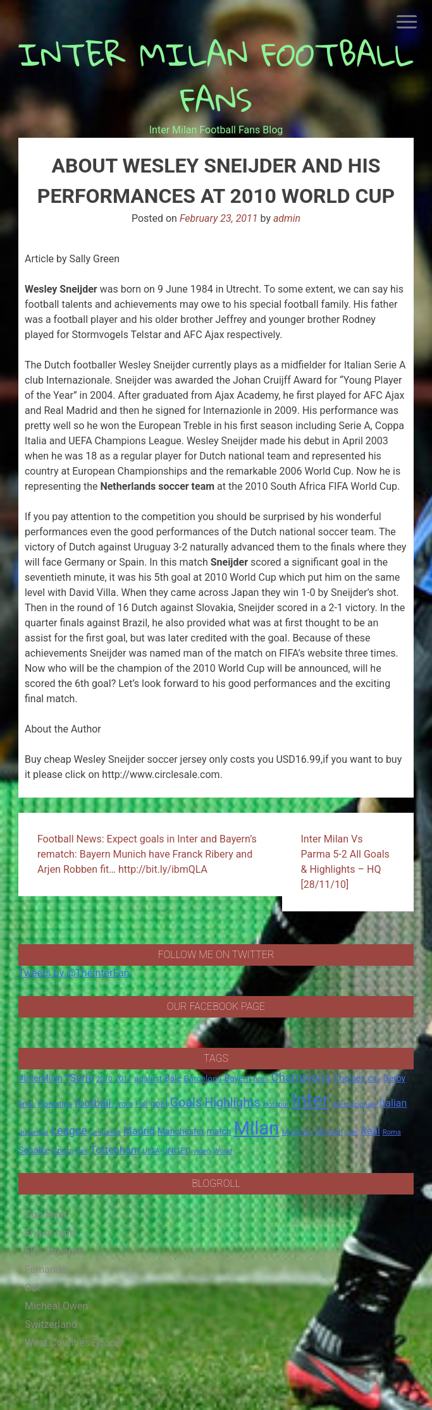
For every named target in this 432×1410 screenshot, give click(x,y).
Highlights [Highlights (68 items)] (232, 1102)
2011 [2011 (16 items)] (123, 1078)
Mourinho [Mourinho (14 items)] (296, 1131)
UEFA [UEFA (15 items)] (151, 1150)
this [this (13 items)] (81, 1151)
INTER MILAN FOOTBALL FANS (216, 77)
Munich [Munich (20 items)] (329, 1131)
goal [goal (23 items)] (159, 1103)
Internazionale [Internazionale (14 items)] (354, 1104)
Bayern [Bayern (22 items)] (238, 1078)
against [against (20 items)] (148, 1078)
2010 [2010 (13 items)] (104, 1079)
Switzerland (51, 1324)
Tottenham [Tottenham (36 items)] (115, 1150)
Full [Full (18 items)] (141, 1104)
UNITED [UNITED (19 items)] (177, 1150)
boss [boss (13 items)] (260, 1079)
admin (286, 218)
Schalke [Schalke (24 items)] (34, 1150)
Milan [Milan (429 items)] (256, 1128)
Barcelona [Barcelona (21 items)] (203, 1078)
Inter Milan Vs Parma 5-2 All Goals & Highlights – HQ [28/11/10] (345, 861)
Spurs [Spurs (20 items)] (62, 1150)
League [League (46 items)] (69, 1130)
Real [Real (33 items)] (370, 1131)
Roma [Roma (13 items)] (392, 1132)
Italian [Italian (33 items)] (393, 1103)
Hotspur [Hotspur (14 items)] (276, 1104)
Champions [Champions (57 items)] (301, 1078)
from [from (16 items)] (124, 1104)
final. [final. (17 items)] (26, 1104)
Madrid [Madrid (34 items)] (139, 1131)
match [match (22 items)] (219, 1131)
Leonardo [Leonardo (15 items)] (105, 1131)
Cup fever (46, 1214)
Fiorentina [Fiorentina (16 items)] (55, 1104)
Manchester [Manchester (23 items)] (180, 1131)
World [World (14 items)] (222, 1150)
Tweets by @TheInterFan (74, 973)
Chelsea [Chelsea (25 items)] (349, 1078)
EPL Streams (53, 1251)
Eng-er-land (50, 1233)
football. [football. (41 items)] (94, 1103)
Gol (32, 1288)
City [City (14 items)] (374, 1078)
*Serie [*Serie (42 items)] (79, 1077)
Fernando (46, 1269)
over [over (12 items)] (351, 1132)
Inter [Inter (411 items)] (310, 1100)
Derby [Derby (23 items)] (394, 1078)
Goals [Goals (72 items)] (186, 1102)
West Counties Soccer (74, 1343)
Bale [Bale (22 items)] (173, 1078)
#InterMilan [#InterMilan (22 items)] (40, 1078)
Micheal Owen (56, 1306)
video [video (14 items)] (202, 1150)
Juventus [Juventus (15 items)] (33, 1131)
